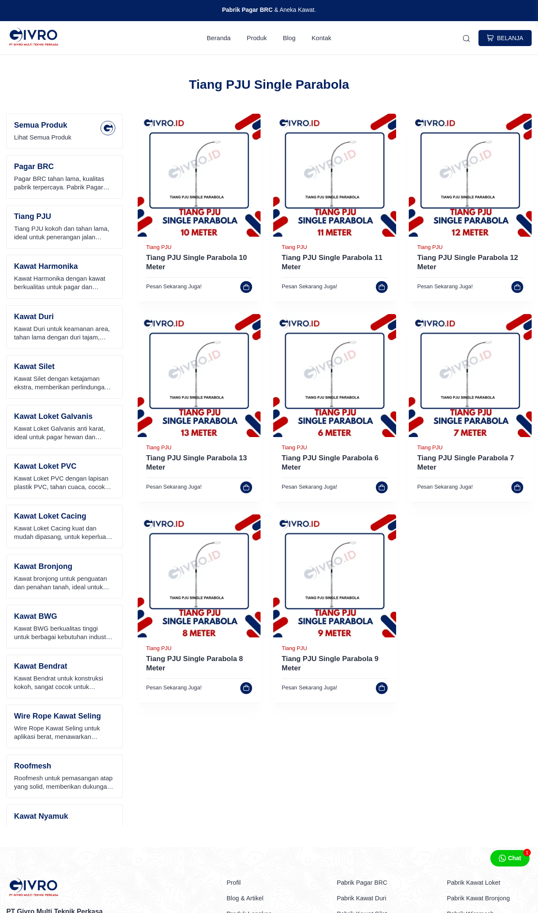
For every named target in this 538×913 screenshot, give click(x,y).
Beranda (219, 38)
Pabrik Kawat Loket (476, 882)
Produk (257, 38)
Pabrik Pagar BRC (364, 882)
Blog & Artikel (247, 898)
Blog (289, 38)
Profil (234, 882)
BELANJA (505, 38)
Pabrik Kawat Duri (364, 898)
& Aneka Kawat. (269, 9)
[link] (199, 234)
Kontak (321, 38)
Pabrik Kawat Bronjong (481, 898)
